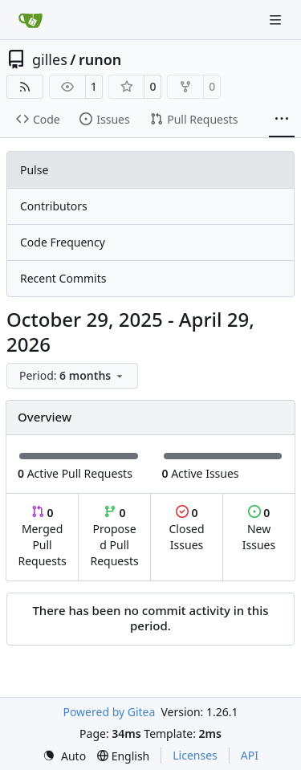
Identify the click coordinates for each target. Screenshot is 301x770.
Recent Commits (63, 278)
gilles (49, 59)
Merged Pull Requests (42, 536)
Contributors (53, 206)
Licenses (195, 755)
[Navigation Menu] (277, 19)
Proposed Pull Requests (115, 536)
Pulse (34, 169)
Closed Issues (186, 528)
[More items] (282, 119)
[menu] (72, 376)
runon (100, 59)
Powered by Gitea (109, 711)
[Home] (30, 20)
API (249, 755)
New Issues (258, 528)
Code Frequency (62, 242)
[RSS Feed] (24, 87)
